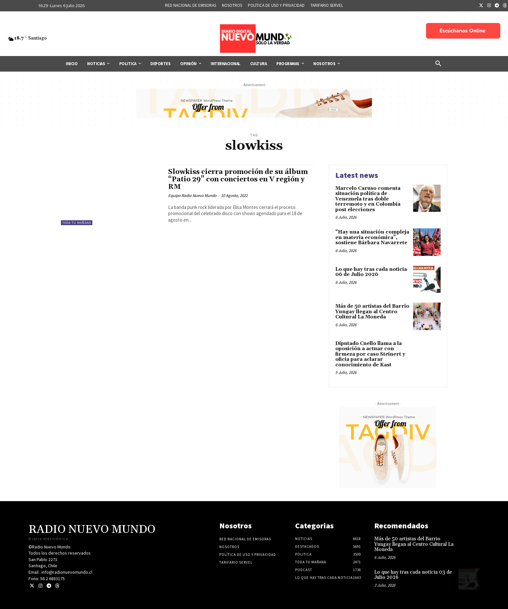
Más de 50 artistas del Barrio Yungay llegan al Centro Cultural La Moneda (372, 311)
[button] (438, 64)
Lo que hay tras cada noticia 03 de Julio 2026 (413, 575)
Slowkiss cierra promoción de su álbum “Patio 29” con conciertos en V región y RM (238, 179)
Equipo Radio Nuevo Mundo (192, 195)
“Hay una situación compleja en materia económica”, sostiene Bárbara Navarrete (372, 237)
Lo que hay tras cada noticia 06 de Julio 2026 (371, 272)
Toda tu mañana (76, 223)
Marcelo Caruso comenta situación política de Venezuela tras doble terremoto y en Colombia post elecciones (367, 199)
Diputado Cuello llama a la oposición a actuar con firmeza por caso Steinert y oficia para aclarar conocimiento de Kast (370, 354)
